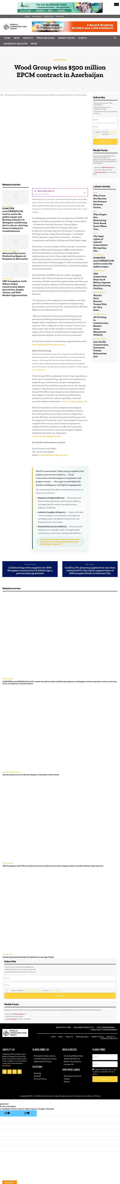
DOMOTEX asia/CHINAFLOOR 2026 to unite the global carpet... (103, 260)
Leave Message (100, 172)
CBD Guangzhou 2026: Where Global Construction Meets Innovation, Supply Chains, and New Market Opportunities (14, 288)
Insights (28, 38)
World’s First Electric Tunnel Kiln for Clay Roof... (100, 299)
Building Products (99, 268)
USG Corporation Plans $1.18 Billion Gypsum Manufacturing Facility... (102, 278)
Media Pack (107, 167)
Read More (6, 1066)
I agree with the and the (105, 134)
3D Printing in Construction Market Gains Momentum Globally (100, 322)
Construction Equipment (11, 250)
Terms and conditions (33, 990)
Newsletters (37, 16)
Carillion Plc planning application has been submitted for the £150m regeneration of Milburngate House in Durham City (90, 570)
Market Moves (66, 38)
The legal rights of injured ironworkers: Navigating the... (100, 241)
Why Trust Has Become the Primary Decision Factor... (100, 201)
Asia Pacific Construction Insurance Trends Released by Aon (100, 344)
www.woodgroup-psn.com (74, 401)
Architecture (7, 954)
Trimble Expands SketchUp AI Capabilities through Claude (28, 957)
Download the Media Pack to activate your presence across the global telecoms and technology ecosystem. (60, 541)
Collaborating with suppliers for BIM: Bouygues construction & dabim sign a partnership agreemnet (30, 570)
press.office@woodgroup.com (52, 455)
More (34, 43)
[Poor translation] (27, 1113)
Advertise (60, 16)
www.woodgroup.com (39, 370)
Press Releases (45, 38)
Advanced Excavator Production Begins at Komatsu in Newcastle (15, 256)
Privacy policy (55, 990)
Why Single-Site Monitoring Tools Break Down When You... (100, 220)
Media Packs (49, 16)
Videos (27, 16)
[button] (115, 38)
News (17, 38)
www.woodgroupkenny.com (46, 436)
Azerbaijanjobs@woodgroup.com (48, 344)
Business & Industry (16, 43)
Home (7, 38)
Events (82, 38)
